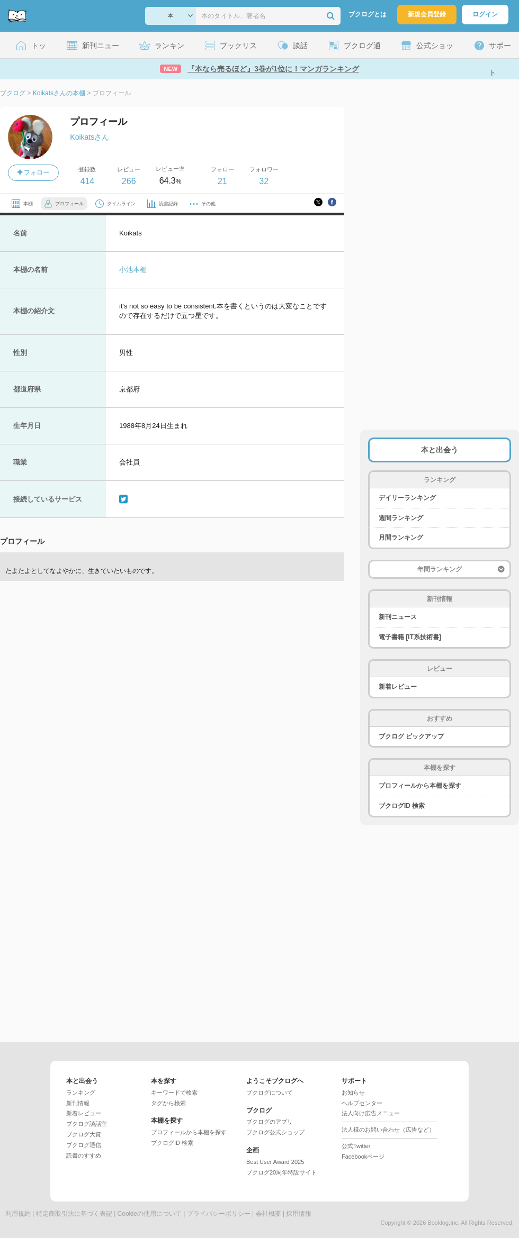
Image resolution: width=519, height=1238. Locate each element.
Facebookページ (363, 1156)
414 (87, 181)
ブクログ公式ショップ (275, 1132)
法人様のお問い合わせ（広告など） (388, 1129)
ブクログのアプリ (269, 1121)
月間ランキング (401, 537)
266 (129, 181)
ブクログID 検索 (402, 805)
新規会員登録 (427, 14)
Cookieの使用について (150, 1213)
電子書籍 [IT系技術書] (410, 637)
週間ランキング (401, 518)
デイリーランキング (407, 498)
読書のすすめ (83, 1155)
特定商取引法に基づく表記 (74, 1213)
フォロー (33, 172)
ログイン (485, 14)
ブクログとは (367, 14)
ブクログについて (269, 1092)
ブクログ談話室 (86, 1124)
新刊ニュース (398, 617)
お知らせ (353, 1092)
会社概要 (268, 1213)
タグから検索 (168, 1103)
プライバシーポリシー (218, 1213)
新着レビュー (398, 686)
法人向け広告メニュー (371, 1113)
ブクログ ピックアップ (411, 736)
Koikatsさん (89, 137)
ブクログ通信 (83, 1145)
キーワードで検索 (174, 1092)
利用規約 (18, 1213)
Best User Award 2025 (275, 1162)
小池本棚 (133, 270)
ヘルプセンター (362, 1103)
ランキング (80, 1092)
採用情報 (298, 1213)
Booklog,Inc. (443, 1222)
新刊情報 (78, 1103)
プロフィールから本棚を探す (420, 785)
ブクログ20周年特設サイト (281, 1172)
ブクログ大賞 (83, 1134)
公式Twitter (356, 1146)
